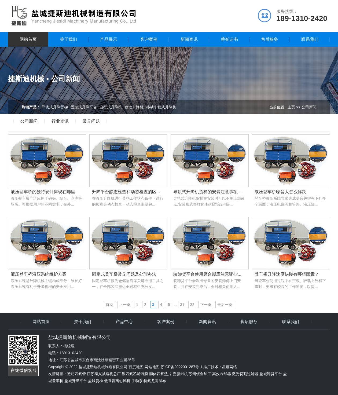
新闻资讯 (189, 39)
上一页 (124, 304)
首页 (109, 304)
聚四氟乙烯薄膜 (135, 374)
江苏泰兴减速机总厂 (104, 374)
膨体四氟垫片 (160, 374)
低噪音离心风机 (117, 381)
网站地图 (152, 367)
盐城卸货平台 (270, 374)
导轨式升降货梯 (55, 107)
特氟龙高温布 (155, 381)
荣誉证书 (229, 39)
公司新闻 (29, 121)
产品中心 (124, 322)
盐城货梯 (95, 381)
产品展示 (108, 39)
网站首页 (28, 39)
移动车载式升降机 (161, 107)
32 (192, 304)
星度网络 (229, 367)
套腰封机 (180, 374)
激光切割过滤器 (245, 374)
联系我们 (309, 39)
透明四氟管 (76, 374)
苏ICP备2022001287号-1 (182, 367)
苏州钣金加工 (200, 374)
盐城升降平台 (75, 381)
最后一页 (224, 304)
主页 (291, 107)
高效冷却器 (221, 374)
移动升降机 (134, 107)
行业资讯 (60, 121)
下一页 (205, 304)
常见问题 (91, 121)
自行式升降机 (111, 107)
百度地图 (136, 367)
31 (182, 304)
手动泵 (137, 381)
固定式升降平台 (84, 107)
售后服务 (269, 39)
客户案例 (148, 39)
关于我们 (68, 39)
